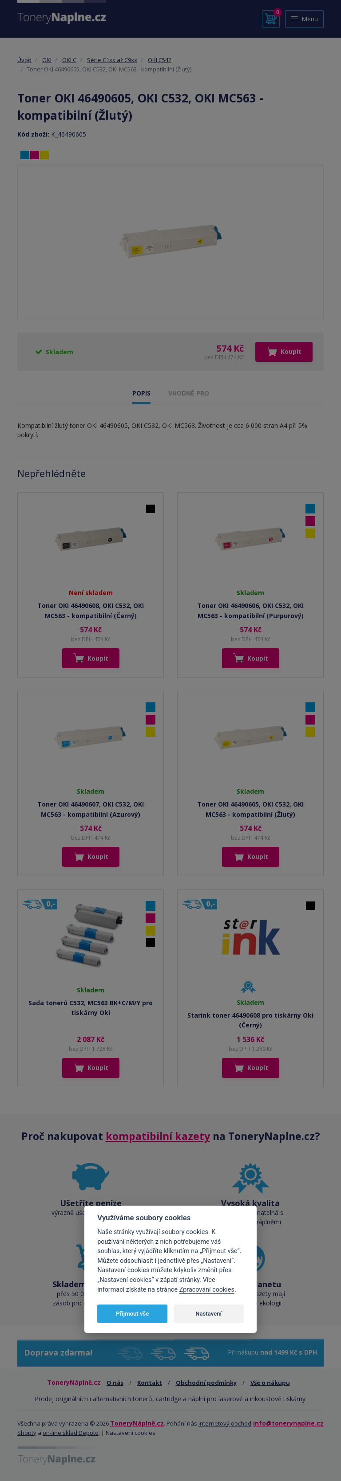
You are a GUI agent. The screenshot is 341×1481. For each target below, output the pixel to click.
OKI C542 (159, 60)
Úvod (24, 60)
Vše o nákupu (270, 1383)
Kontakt (149, 1383)
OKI (47, 60)
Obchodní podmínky (206, 1383)
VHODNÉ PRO (188, 393)
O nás (115, 1383)
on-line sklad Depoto (71, 1433)
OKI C (69, 60)
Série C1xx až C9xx (112, 60)
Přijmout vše (132, 1313)
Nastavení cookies (130, 1433)
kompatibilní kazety (158, 1136)
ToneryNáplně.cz (137, 1423)
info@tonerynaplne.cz (288, 1423)
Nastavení (208, 1313)
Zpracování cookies (206, 1289)
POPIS (141, 393)
